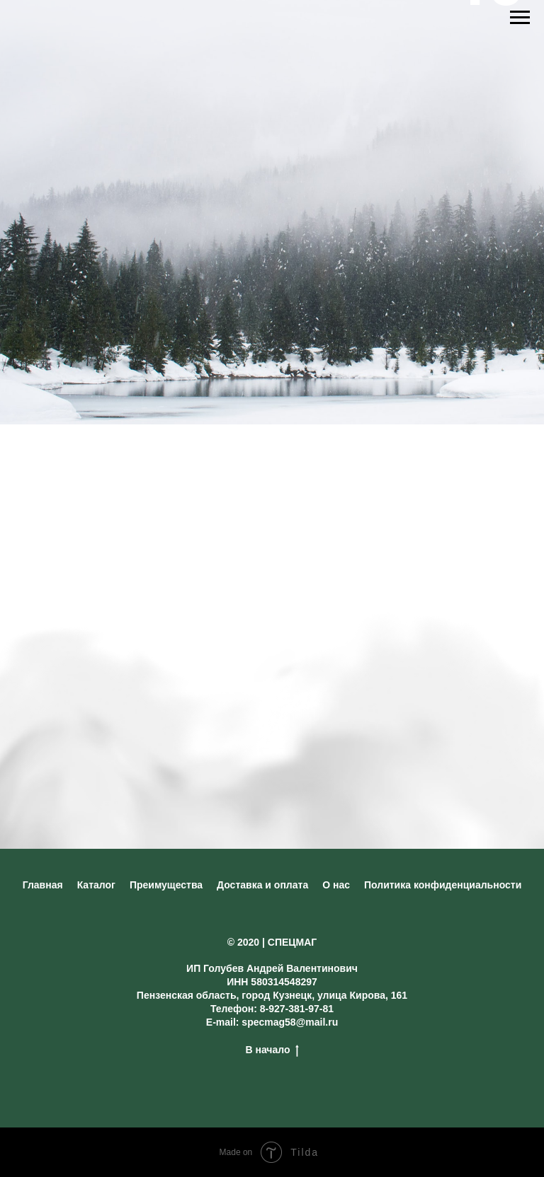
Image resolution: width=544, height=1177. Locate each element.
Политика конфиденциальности (442, 885)
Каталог (96, 885)
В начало (271, 1050)
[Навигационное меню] (520, 18)
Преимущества (166, 885)
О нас (336, 885)
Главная (43, 885)
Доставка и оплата (262, 885)
